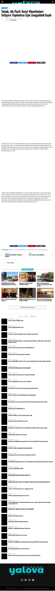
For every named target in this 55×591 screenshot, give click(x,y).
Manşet (12, 249)
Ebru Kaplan (14, 20)
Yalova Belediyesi (43, 249)
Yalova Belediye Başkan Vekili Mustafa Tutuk (26, 249)
